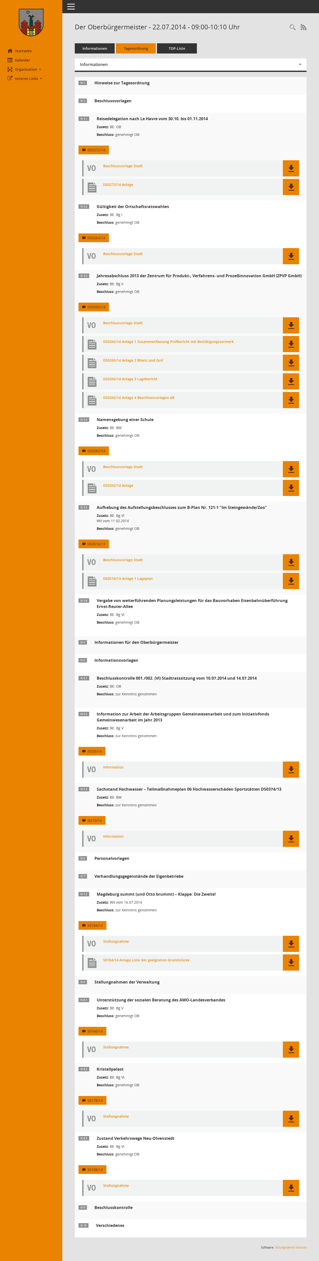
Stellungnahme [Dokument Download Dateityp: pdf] (116, 941)
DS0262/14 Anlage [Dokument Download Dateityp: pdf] (118, 486)
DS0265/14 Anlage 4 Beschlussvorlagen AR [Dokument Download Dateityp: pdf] (138, 398)
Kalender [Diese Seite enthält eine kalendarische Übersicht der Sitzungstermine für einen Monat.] (18, 59)
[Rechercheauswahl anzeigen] (292, 27)
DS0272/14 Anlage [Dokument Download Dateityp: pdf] (118, 185)
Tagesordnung (136, 48)
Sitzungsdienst (291, 1247)
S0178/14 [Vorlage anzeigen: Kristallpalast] (95, 1100)
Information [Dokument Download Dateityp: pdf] (113, 767)
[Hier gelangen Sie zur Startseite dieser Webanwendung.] (31, 22)
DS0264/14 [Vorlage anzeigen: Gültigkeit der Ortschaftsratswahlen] (96, 237)
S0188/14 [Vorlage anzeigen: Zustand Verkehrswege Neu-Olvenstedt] (95, 1169)
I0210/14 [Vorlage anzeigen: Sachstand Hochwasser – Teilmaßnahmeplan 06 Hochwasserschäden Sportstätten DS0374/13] (94, 820)
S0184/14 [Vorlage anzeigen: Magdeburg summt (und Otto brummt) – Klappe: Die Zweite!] (95, 925)
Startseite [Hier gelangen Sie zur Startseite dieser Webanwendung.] (19, 50)
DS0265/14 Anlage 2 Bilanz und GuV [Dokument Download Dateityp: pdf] (133, 360)
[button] (31, 69)
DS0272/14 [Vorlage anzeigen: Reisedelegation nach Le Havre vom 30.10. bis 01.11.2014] (96, 150)
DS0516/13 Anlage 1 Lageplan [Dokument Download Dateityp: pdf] (128, 579)
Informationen (94, 48)
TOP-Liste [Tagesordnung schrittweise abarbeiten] (177, 48)
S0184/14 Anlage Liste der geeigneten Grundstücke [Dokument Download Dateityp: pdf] (146, 960)
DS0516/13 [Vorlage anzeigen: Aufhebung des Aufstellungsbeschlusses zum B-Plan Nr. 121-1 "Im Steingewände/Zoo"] (96, 544)
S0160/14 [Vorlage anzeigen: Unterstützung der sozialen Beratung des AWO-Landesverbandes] (95, 1031)
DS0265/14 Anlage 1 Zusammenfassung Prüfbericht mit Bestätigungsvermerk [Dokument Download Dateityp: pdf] (168, 342)
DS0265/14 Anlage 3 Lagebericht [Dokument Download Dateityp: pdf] (130, 379)
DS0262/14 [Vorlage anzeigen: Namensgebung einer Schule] (96, 450)
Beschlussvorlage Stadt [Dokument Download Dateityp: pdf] (123, 166)
